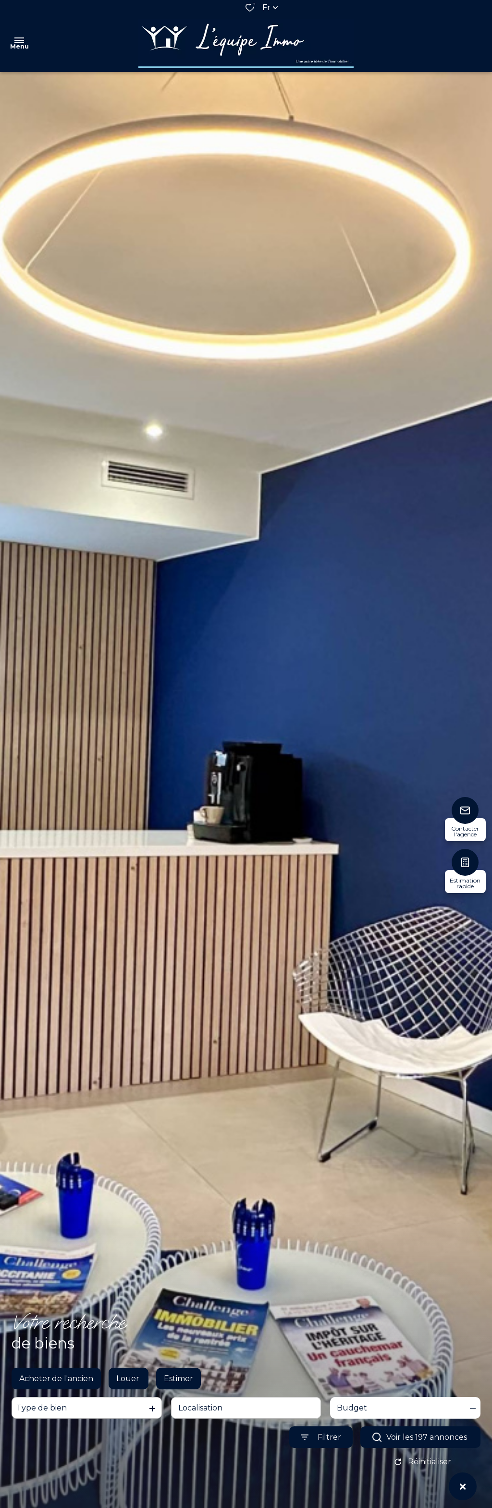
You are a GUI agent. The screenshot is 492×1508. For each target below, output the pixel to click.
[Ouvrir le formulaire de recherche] (321, 1444)
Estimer (178, 1385)
